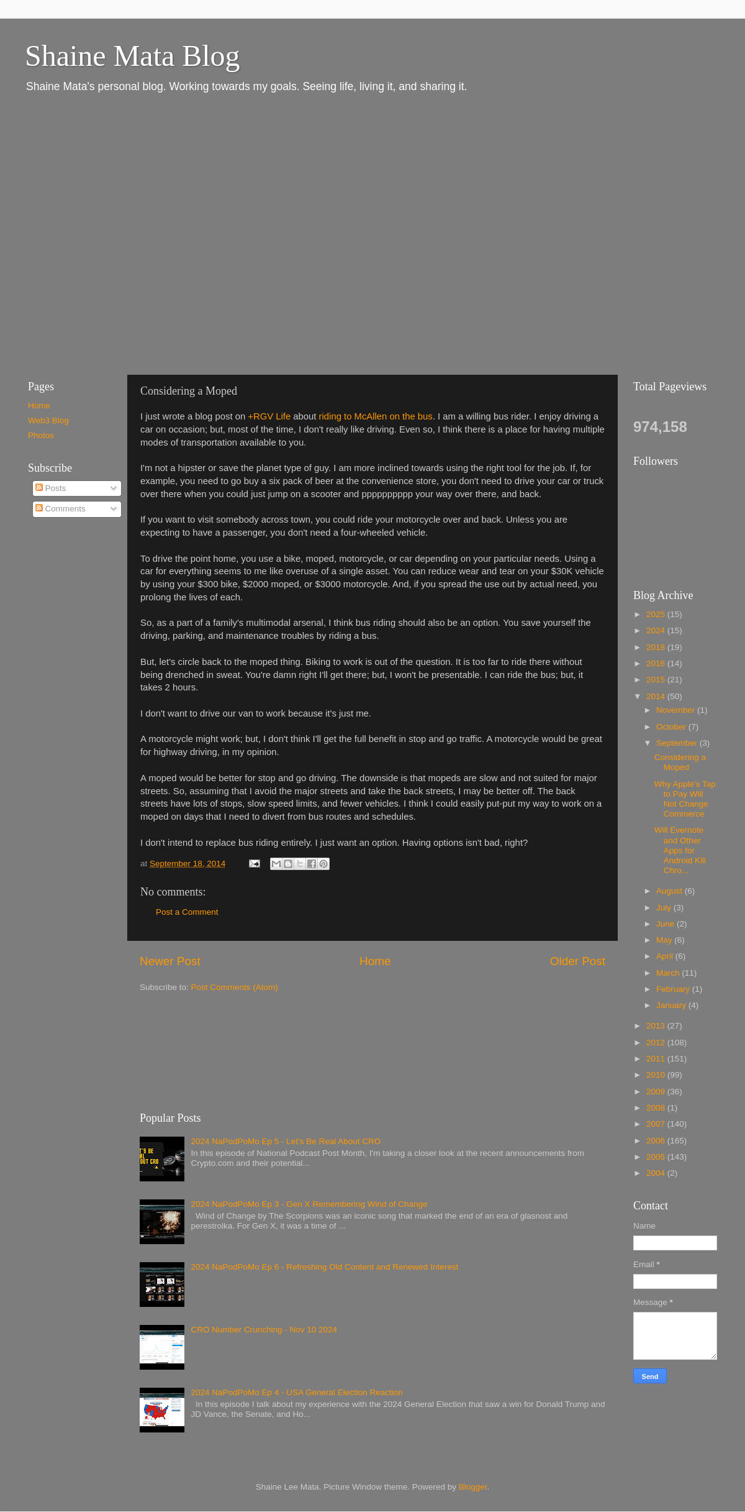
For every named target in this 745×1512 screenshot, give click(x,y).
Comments (60, 508)
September (678, 743)
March (669, 973)
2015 (656, 679)
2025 (656, 614)
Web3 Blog (48, 420)
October (672, 726)
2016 (656, 663)
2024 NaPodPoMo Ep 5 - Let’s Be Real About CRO (286, 1141)
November (676, 710)
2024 (656, 630)
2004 (656, 1173)
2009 (656, 1091)
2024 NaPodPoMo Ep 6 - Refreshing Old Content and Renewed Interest (324, 1266)
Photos (41, 435)
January (672, 1005)
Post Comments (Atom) (234, 987)
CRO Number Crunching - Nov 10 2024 (264, 1329)
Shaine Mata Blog (132, 55)
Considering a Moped (680, 762)
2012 (656, 1042)
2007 (656, 1124)
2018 (656, 647)
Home (375, 961)
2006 (656, 1140)
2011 (656, 1058)
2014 (656, 696)
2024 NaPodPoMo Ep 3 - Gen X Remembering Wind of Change (309, 1204)
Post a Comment (187, 912)
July (665, 907)
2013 (656, 1025)
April (665, 956)
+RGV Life (269, 416)
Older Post (577, 961)
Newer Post (170, 961)
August (670, 891)
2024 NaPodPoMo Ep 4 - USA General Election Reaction (296, 1392)
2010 (656, 1074)
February (674, 989)
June (666, 923)
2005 (656, 1156)
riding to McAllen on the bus (376, 416)
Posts (50, 488)
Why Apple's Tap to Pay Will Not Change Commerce (685, 799)
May (665, 940)
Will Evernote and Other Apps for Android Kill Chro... (680, 850)
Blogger (473, 1486)
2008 (656, 1107)
